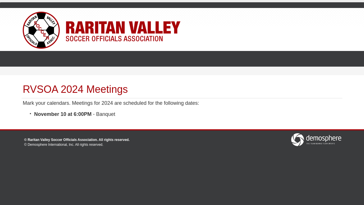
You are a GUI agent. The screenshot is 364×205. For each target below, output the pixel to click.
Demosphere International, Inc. (51, 145)
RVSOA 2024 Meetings (75, 89)
